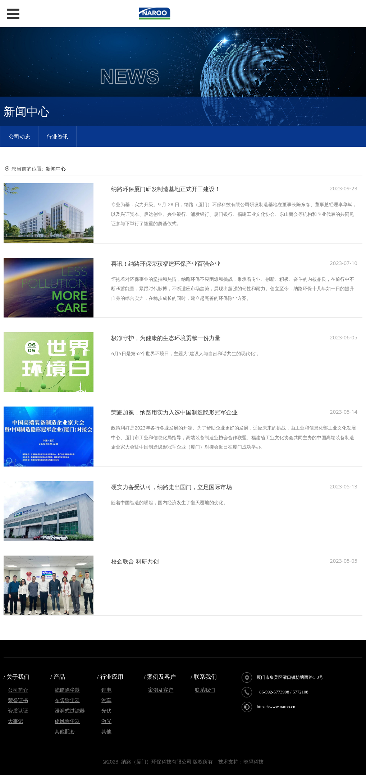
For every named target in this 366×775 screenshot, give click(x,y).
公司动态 (19, 136)
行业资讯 (57, 136)
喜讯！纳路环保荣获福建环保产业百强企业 (165, 264)
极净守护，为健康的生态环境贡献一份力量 (165, 338)
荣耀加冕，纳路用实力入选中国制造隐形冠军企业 (174, 412)
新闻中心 (56, 168)
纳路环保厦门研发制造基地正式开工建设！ (165, 189)
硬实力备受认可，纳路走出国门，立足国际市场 (171, 487)
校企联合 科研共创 (135, 561)
